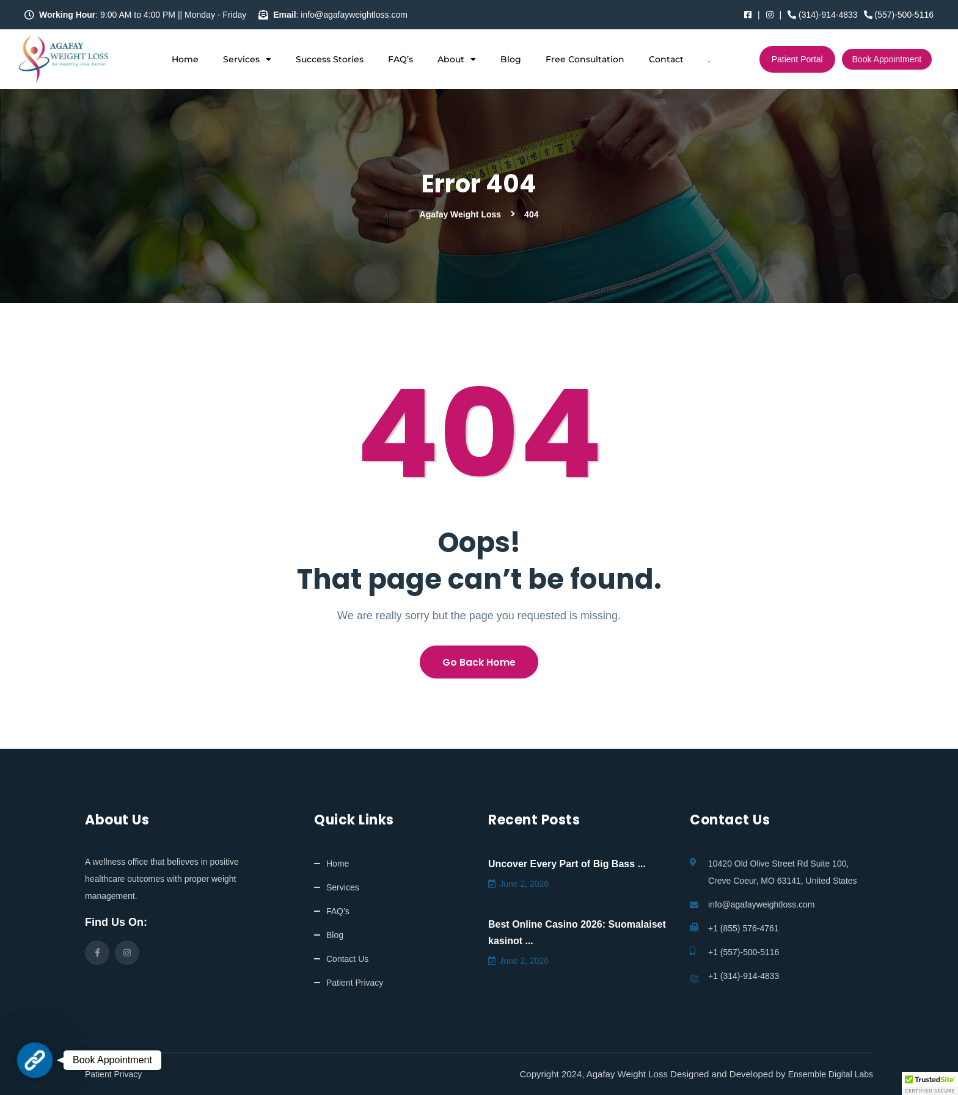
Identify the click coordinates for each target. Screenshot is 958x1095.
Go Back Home (479, 662)
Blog (510, 59)
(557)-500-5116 (899, 15)
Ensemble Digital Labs (830, 1074)
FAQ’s (400, 59)
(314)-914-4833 (822, 15)
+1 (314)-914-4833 (743, 976)
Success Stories (330, 59)
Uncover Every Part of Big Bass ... (567, 864)
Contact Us (347, 959)
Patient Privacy (354, 983)
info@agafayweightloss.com (761, 904)
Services (247, 59)
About (456, 59)
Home (185, 59)
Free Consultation (585, 59)
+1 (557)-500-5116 (743, 952)
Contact (666, 59)
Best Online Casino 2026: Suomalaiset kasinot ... (577, 932)
